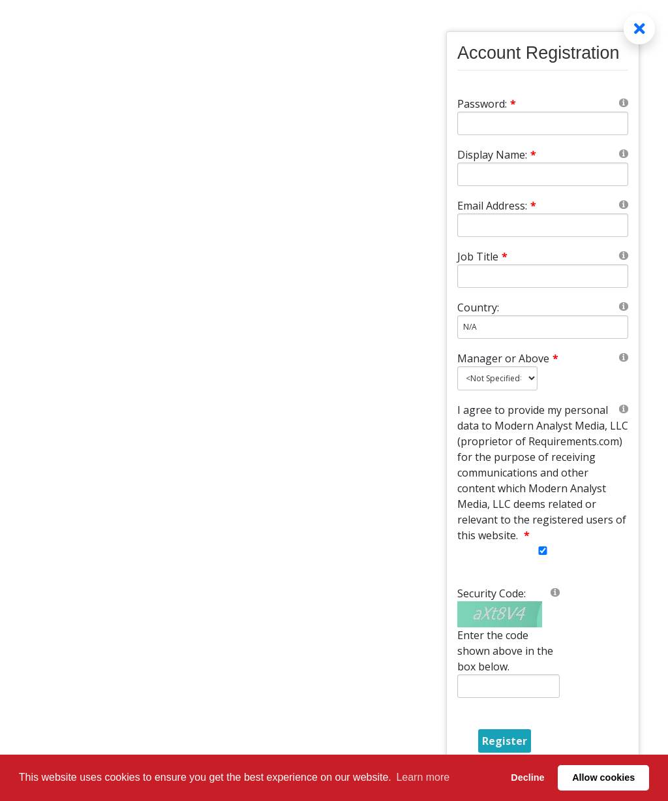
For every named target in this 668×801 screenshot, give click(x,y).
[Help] (623, 102)
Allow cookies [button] (603, 777)
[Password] (542, 123)
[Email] (542, 225)
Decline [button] (527, 777)
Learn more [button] (422, 777)
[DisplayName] (542, 174)
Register (504, 741)
